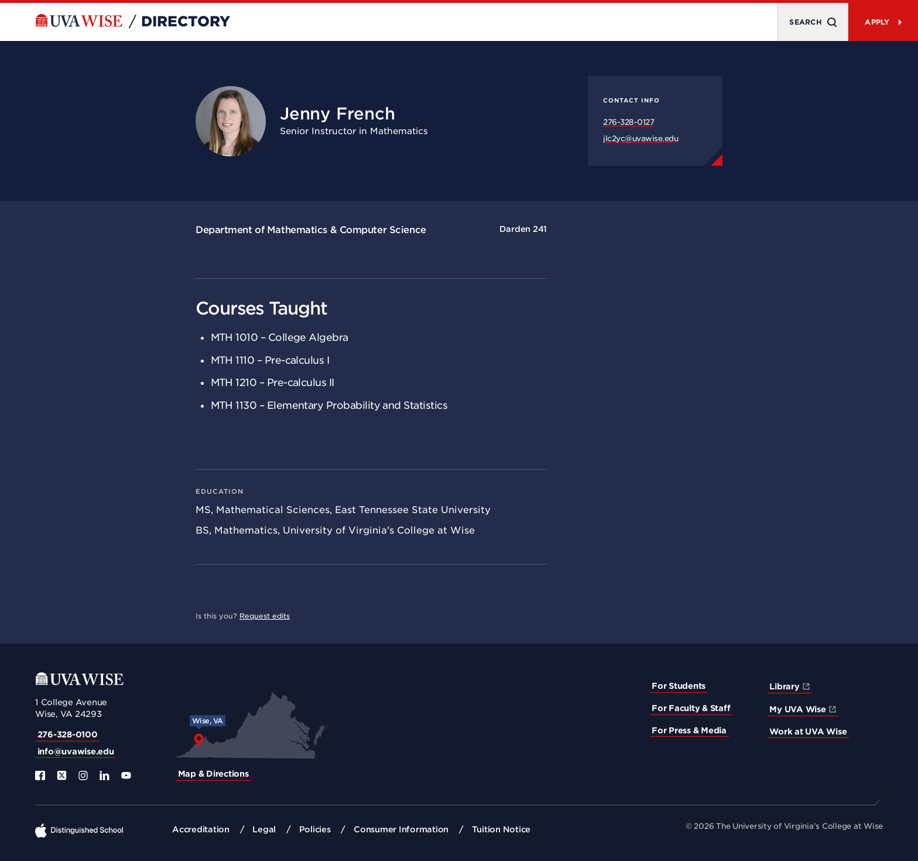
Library (784, 686)
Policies (315, 829)
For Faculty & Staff (691, 708)
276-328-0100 (67, 734)
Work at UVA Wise (808, 731)
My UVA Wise (797, 709)
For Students (678, 686)
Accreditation (201, 829)
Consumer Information (401, 829)
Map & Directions (213, 773)
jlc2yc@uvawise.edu (640, 138)
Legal (264, 829)
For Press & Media (689, 730)
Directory (185, 22)
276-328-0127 (628, 122)
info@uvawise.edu (75, 751)
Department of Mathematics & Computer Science (311, 229)
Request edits (264, 615)
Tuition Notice (501, 829)
